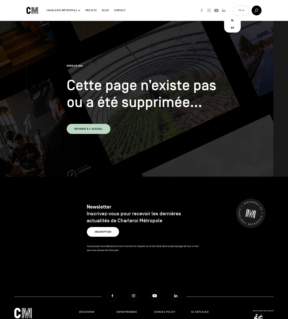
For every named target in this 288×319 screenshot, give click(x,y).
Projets (91, 10)
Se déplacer (200, 312)
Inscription (103, 231)
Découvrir (86, 312)
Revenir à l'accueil (88, 128)
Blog (105, 10)
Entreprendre (126, 312)
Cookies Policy (164, 312)
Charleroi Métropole (61, 10)
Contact (119, 10)
